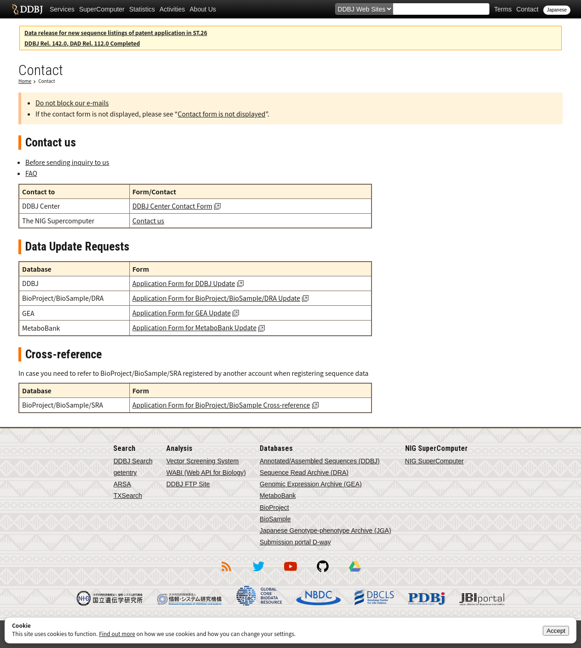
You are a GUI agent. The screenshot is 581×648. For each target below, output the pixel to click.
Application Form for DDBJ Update (184, 283)
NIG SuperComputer (434, 461)
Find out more (117, 633)
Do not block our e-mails (72, 102)
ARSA (122, 484)
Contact (527, 9)
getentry (125, 472)
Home (24, 80)
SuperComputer (102, 9)
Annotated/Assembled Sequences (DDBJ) (320, 461)
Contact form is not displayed (221, 113)
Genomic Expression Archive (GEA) (311, 484)
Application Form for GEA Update (182, 312)
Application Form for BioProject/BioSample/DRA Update (217, 298)
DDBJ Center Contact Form (173, 205)
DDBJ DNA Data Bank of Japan (27, 9)
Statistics (142, 9)
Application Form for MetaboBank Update (195, 327)
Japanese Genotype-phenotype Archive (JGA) (325, 530)
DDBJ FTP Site (188, 484)
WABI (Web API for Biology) (206, 472)
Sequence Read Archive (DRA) (304, 472)
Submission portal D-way (295, 542)
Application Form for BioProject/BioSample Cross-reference (221, 404)
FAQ (31, 173)
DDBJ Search (132, 461)
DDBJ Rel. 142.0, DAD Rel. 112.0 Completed (82, 43)
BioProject (274, 507)
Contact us (148, 220)
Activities (172, 9)
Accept (555, 630)
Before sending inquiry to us (67, 162)
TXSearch (127, 495)
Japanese (557, 9)
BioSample (275, 519)
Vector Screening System (202, 461)
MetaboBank (278, 495)
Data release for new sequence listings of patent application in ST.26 (115, 32)
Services (62, 9)
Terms (502, 9)
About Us (203, 9)
